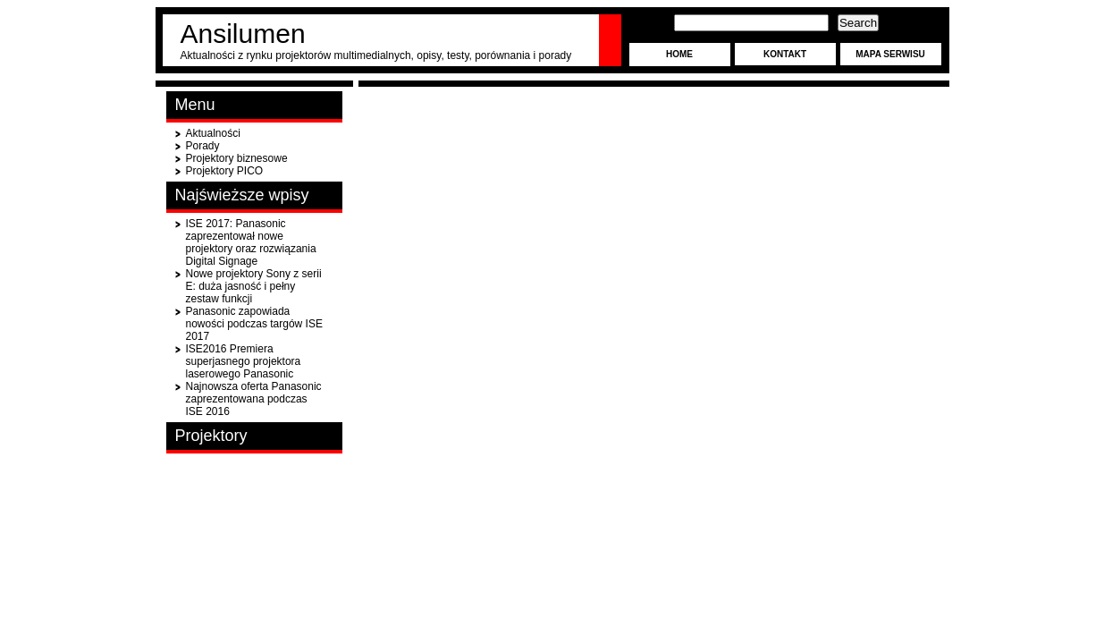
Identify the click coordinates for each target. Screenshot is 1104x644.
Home (679, 54)
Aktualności (213, 133)
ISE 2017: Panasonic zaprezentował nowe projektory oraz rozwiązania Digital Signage (251, 242)
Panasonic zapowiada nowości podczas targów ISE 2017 (254, 324)
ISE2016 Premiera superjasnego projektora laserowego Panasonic (243, 361)
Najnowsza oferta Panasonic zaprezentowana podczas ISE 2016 (254, 399)
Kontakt (784, 54)
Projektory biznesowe (237, 158)
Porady (203, 146)
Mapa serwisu (890, 54)
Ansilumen (243, 33)
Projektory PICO (225, 171)
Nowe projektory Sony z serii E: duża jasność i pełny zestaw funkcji (254, 286)
